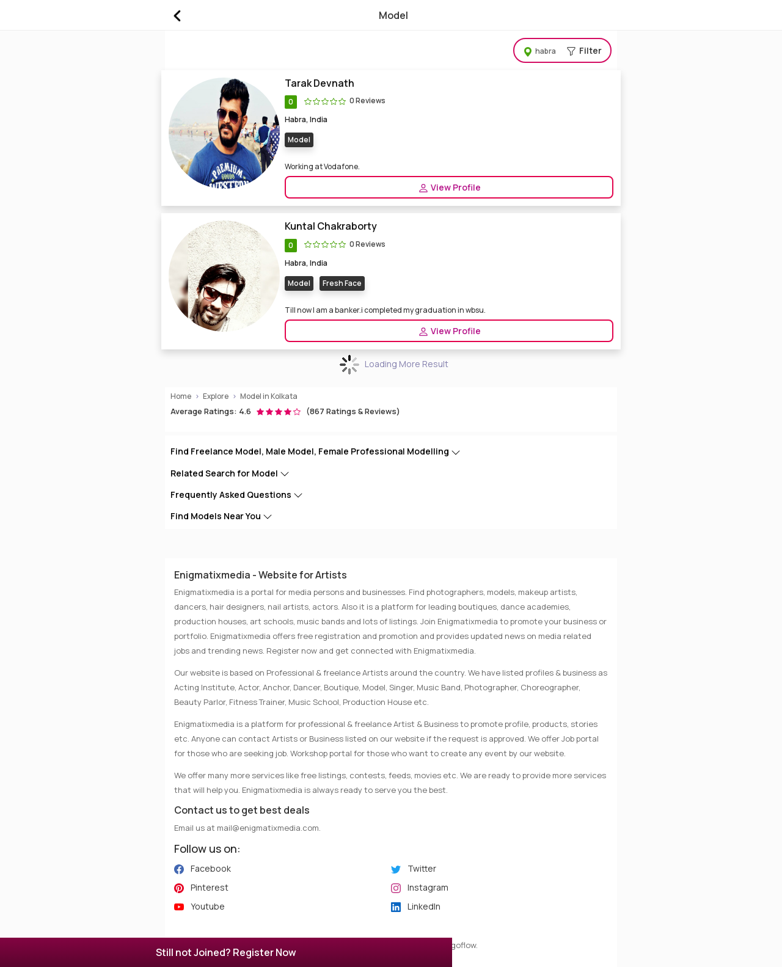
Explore (215, 396)
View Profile (449, 187)
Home (180, 396)
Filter (562, 50)
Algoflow (460, 945)
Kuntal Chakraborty (331, 226)
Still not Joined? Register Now (226, 952)
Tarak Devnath (319, 83)
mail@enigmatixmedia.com (268, 827)
